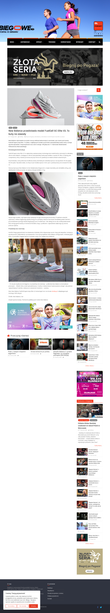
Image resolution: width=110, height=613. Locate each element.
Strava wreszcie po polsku (40, 352)
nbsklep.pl (54, 291)
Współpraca (50, 590)
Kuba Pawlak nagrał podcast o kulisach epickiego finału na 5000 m (94, 516)
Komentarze (66, 42)
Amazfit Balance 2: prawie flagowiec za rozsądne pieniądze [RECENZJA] (62, 353)
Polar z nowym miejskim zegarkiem (17, 352)
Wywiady (79, 42)
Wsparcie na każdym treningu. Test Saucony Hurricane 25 (93, 347)
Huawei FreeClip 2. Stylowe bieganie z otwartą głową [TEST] (93, 271)
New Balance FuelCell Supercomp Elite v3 (51, 136)
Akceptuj (33, 606)
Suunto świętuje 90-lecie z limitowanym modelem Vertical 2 (94, 261)
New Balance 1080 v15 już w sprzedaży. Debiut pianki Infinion (94, 281)
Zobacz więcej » (89, 365)
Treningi (51, 42)
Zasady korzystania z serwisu (55, 593)
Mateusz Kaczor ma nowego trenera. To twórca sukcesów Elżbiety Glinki (94, 461)
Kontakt (92, 42)
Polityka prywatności (53, 596)
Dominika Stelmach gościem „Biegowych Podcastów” (93, 451)
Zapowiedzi (25, 42)
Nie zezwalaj (22, 606)
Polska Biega (93, 420)
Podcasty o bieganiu (85, 401)
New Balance (38, 136)
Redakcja (21, 136)
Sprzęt (39, 42)
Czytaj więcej (97, 198)
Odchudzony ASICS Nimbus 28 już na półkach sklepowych (94, 337)
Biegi (12, 42)
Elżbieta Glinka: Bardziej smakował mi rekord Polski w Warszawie (89, 425)
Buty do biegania (30, 136)
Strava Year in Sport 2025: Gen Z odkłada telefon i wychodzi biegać (94, 327)
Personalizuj (11, 606)
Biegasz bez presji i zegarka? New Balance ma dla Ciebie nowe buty (94, 240)
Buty (10, 127)
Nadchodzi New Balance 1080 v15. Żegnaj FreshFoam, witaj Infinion (94, 317)
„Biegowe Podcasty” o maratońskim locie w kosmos (93, 482)
